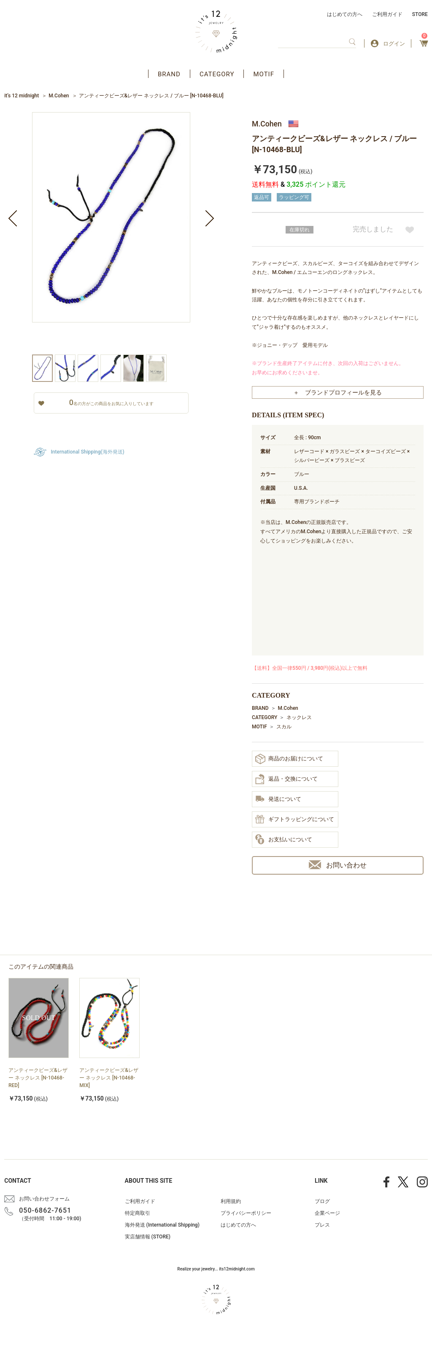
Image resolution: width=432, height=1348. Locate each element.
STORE (420, 14)
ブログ (322, 1201)
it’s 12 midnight (21, 96)
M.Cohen (59, 96)
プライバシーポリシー (246, 1213)
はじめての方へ (344, 14)
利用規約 (231, 1201)
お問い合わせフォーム (44, 1199)
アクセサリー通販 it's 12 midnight (216, 32)
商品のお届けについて (289, 759)
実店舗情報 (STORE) (147, 1237)
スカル (284, 727)
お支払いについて (283, 839)
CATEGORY (217, 74)
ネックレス (299, 717)
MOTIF (263, 74)
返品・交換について (286, 778)
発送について (278, 799)
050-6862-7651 (45, 1210)
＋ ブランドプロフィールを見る (337, 392)
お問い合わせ (338, 864)
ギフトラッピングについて (294, 820)
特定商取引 (137, 1213)
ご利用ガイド (387, 14)
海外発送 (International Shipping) (162, 1225)
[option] (111, 233)
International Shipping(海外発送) (87, 452)
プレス (322, 1225)
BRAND (169, 74)
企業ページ (327, 1213)
